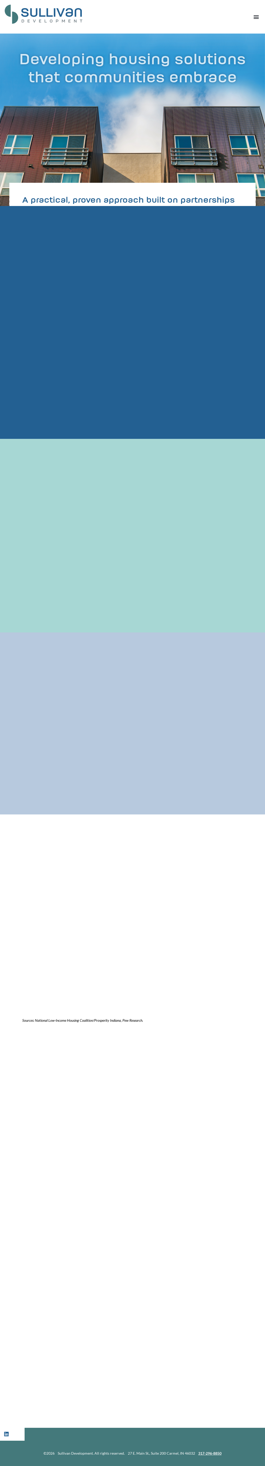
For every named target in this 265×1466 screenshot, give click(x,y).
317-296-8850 (210, 1453)
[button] (256, 16)
